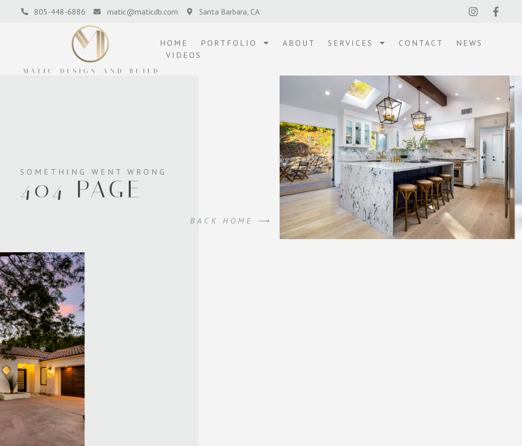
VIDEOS (184, 55)
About (299, 43)
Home (174, 43)
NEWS (469, 43)
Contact (421, 43)
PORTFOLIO (235, 43)
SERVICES (357, 43)
